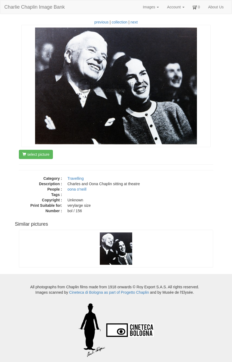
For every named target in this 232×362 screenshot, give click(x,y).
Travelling (75, 178)
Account (175, 7)
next (134, 22)
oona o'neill (76, 189)
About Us (216, 7)
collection (119, 22)
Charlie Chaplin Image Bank (34, 7)
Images (151, 7)
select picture (35, 154)
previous (101, 22)
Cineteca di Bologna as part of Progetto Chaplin (109, 292)
